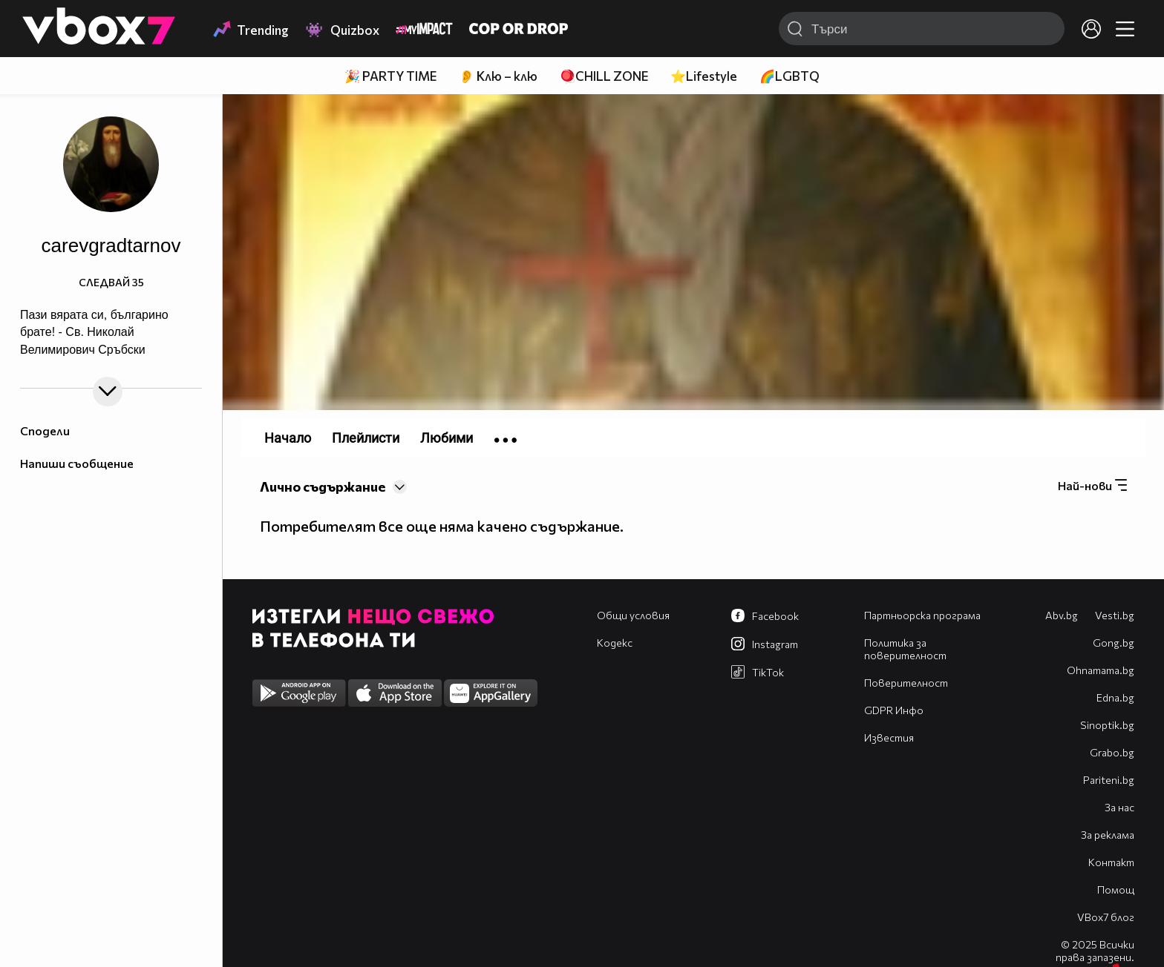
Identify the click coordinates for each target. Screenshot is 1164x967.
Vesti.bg (1114, 615)
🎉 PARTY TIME (390, 76)
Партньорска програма (922, 615)
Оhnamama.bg (1100, 670)
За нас (1119, 807)
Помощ (1115, 889)
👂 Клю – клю (498, 76)
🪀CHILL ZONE (604, 76)
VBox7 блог (1105, 917)
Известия (889, 737)
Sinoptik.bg (1107, 725)
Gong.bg (1113, 642)
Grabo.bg (1112, 752)
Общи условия (633, 615)
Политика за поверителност (905, 648)
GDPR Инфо (893, 710)
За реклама (1107, 834)
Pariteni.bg (1108, 779)
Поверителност (906, 682)
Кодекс (614, 642)
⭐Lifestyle (703, 76)
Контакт (1111, 862)
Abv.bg (1061, 615)
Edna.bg (1115, 697)
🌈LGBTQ (789, 76)
